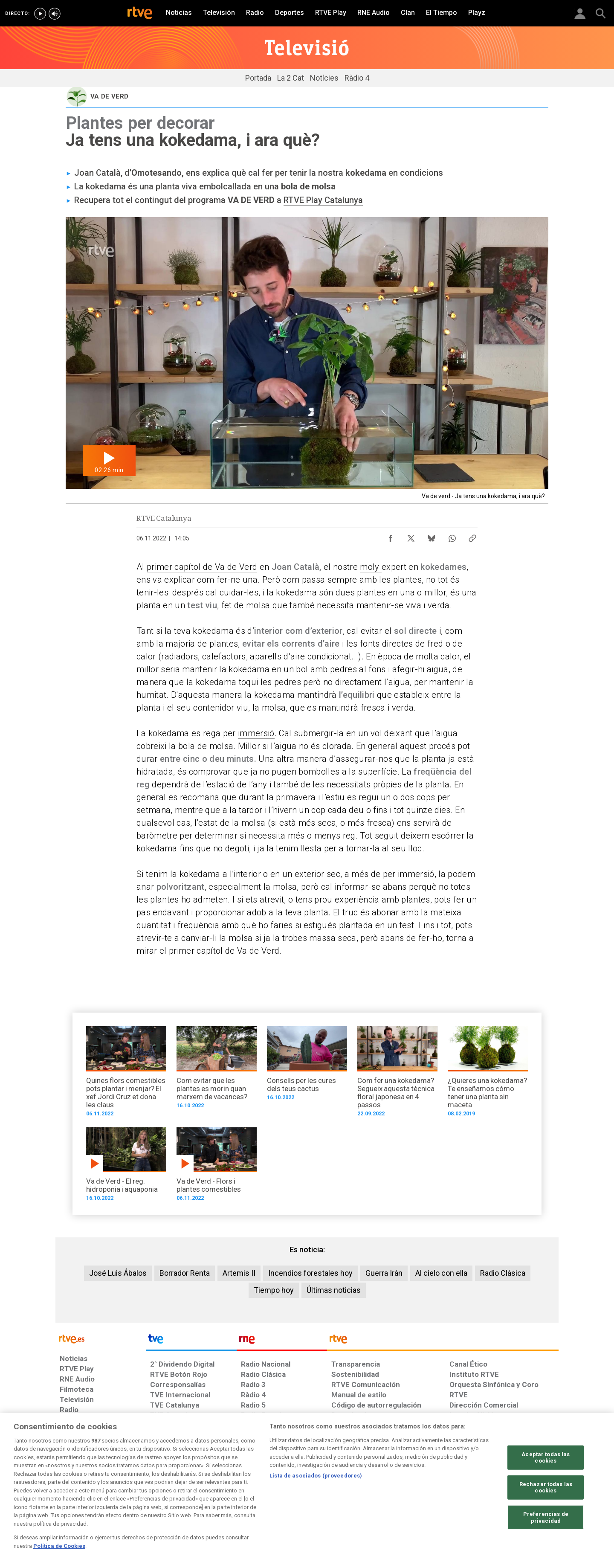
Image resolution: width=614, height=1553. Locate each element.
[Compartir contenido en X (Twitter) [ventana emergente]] (411, 536)
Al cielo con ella (441, 1273)
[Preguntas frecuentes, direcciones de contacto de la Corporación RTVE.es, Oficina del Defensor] (454, 1487)
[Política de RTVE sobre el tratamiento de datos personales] (138, 1487)
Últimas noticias (334, 1290)
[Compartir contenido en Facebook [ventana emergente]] (390, 536)
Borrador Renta (184, 1273)
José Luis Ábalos (118, 1273)
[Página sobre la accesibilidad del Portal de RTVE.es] (357, 1487)
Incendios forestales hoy (310, 1273)
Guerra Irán (384, 1273)
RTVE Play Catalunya (323, 200)
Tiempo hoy (274, 1290)
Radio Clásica (502, 1273)
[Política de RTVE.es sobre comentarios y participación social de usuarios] (520, 1487)
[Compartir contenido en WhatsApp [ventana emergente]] (452, 536)
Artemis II (239, 1273)
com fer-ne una (227, 580)
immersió (256, 733)
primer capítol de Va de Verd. (224, 951)
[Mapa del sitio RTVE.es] (409, 1487)
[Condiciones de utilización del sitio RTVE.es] (73, 1487)
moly (371, 567)
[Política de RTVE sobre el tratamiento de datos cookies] (214, 1487)
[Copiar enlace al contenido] (472, 536)
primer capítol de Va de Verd (202, 567)
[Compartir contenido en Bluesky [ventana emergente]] (431, 536)
